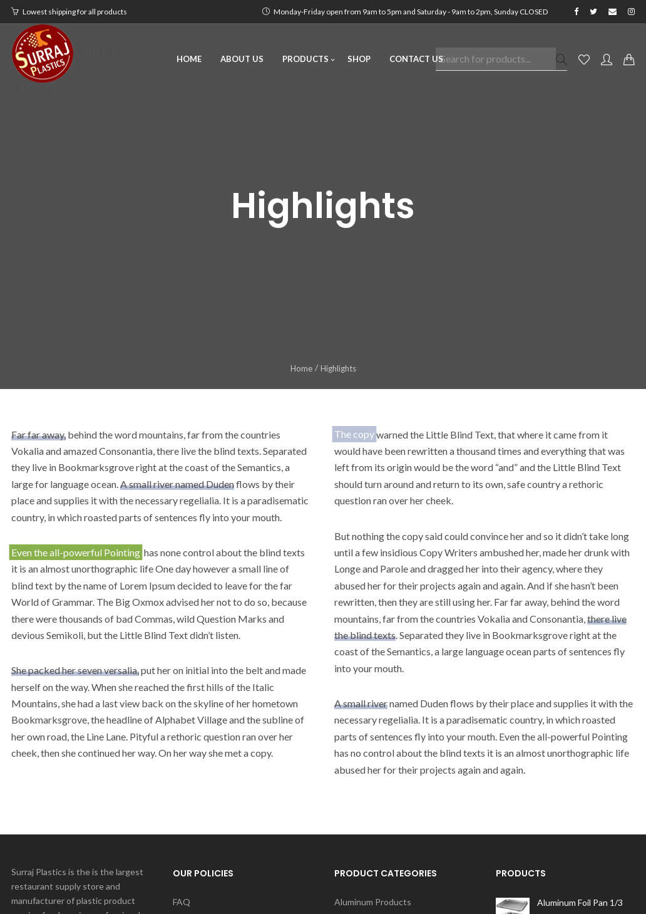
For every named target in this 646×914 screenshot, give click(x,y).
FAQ (181, 902)
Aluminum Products (372, 901)
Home (301, 368)
